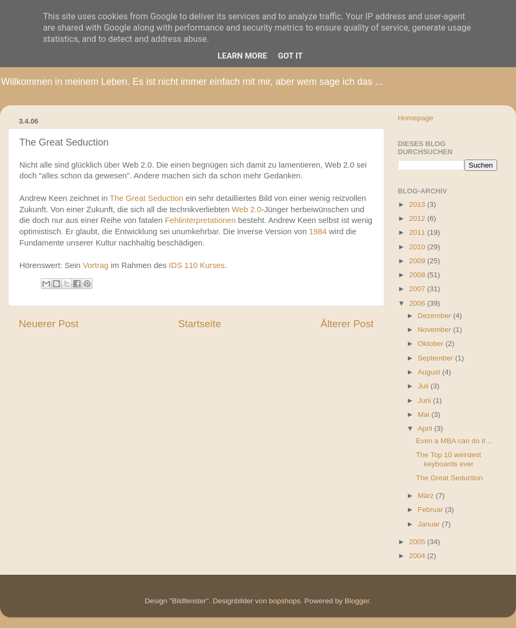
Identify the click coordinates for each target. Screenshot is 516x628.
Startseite (199, 323)
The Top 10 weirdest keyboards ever (448, 459)
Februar (431, 510)
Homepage (415, 118)
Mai (425, 414)
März (427, 496)
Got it (290, 56)
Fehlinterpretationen (200, 220)
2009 (418, 261)
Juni (425, 400)
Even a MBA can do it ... (454, 441)
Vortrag (96, 265)
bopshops (284, 601)
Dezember (435, 316)
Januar (430, 524)
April (426, 428)
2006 (418, 303)
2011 (418, 232)
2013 (418, 204)
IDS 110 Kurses (197, 265)
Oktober (432, 344)
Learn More (242, 56)
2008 (418, 275)
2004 (418, 556)
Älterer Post (347, 323)
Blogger (357, 601)
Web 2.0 (246, 209)
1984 (318, 231)
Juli (424, 386)
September (436, 358)
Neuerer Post (48, 323)
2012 (418, 218)
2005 (418, 542)
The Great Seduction (146, 198)
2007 (418, 289)
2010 (418, 247)
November (435, 330)
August (430, 372)
